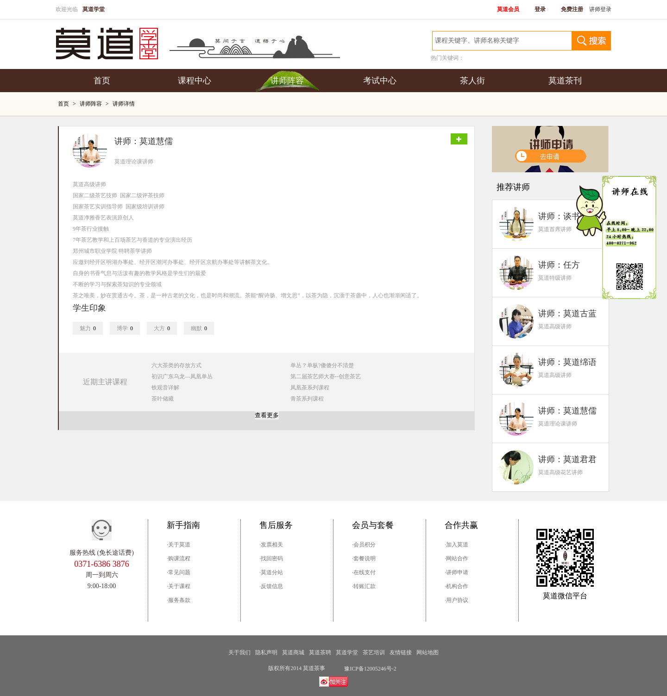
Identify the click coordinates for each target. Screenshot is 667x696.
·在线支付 (364, 572)
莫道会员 (508, 9)
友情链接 (401, 652)
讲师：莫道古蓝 (567, 313)
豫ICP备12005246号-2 (370, 668)
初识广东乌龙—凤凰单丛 (182, 376)
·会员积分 (364, 544)
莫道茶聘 (320, 652)
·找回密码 (271, 558)
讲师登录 (600, 9)
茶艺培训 (374, 652)
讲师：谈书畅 (563, 216)
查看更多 (267, 415)
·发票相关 (271, 544)
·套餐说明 (364, 558)
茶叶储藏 (162, 398)
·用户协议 (456, 600)
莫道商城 (293, 652)
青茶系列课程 (307, 398)
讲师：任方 (559, 265)
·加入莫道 (456, 544)
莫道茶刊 (565, 80)
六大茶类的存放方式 (176, 365)
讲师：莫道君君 (567, 459)
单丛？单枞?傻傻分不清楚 (322, 365)
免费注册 (572, 9)
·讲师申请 (456, 572)
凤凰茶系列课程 (309, 387)
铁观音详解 (165, 387)
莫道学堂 (347, 652)
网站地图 (427, 652)
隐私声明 (266, 652)
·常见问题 (178, 572)
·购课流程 (178, 558)
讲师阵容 (287, 80)
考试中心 (379, 80)
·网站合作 (456, 558)
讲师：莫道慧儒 (567, 410)
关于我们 (239, 652)
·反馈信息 (271, 586)
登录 (540, 9)
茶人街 (472, 80)
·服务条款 (178, 600)
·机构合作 (456, 586)
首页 (102, 80)
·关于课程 (178, 586)
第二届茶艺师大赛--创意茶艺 (325, 376)
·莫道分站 (271, 572)
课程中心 (194, 80)
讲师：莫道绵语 (567, 362)
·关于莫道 (178, 544)
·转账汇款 (364, 586)
